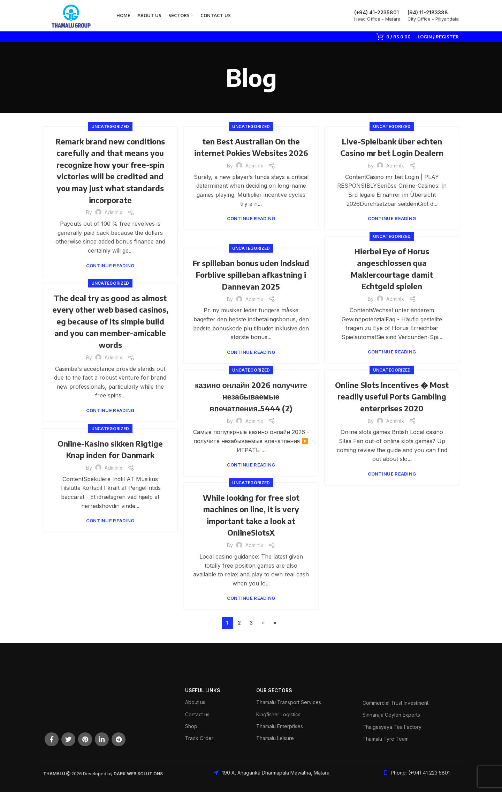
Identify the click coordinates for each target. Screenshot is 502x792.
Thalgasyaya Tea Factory (392, 727)
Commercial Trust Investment (395, 703)
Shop (191, 726)
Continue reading (110, 265)
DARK (120, 773)
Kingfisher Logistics (278, 714)
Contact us (197, 714)
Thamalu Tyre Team (386, 739)
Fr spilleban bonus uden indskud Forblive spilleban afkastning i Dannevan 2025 (251, 274)
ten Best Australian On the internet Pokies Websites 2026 (251, 153)
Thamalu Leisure (275, 738)
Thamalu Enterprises (279, 726)
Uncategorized (110, 126)
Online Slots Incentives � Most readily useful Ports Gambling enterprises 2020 (392, 396)
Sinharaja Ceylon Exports (391, 715)
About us (195, 702)
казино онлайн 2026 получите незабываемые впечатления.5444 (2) (251, 396)
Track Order (199, 738)
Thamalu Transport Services (288, 702)
